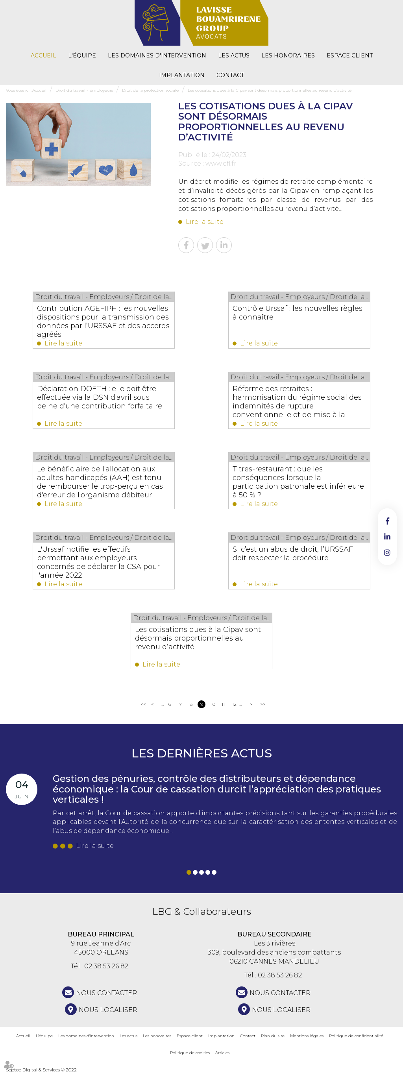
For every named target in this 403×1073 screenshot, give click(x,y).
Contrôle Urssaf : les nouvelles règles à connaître (298, 312)
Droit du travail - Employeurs (84, 90)
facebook (387, 521)
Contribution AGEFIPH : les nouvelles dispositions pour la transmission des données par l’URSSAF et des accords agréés (103, 321)
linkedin (387, 536)
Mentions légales (307, 1035)
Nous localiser (108, 1010)
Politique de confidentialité (356, 1035)
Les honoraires (288, 55)
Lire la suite (205, 221)
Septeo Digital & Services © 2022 (41, 1070)
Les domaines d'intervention (157, 55)
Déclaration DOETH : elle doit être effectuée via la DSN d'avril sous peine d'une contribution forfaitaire (100, 397)
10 (213, 704)
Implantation (182, 75)
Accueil (43, 55)
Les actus (234, 55)
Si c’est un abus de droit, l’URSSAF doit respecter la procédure (293, 553)
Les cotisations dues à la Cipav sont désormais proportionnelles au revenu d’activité (269, 90)
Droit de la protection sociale (150, 90)
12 (234, 704)
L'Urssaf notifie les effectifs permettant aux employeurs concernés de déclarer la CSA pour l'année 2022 (98, 562)
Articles (222, 1052)
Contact (230, 75)
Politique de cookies (190, 1052)
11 (223, 704)
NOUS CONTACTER (106, 993)
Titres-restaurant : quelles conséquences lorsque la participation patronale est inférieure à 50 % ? (298, 482)
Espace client (350, 55)
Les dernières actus (201, 753)
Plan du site (273, 1035)
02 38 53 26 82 (106, 966)
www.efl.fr (221, 163)
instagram (387, 552)
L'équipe (82, 55)
